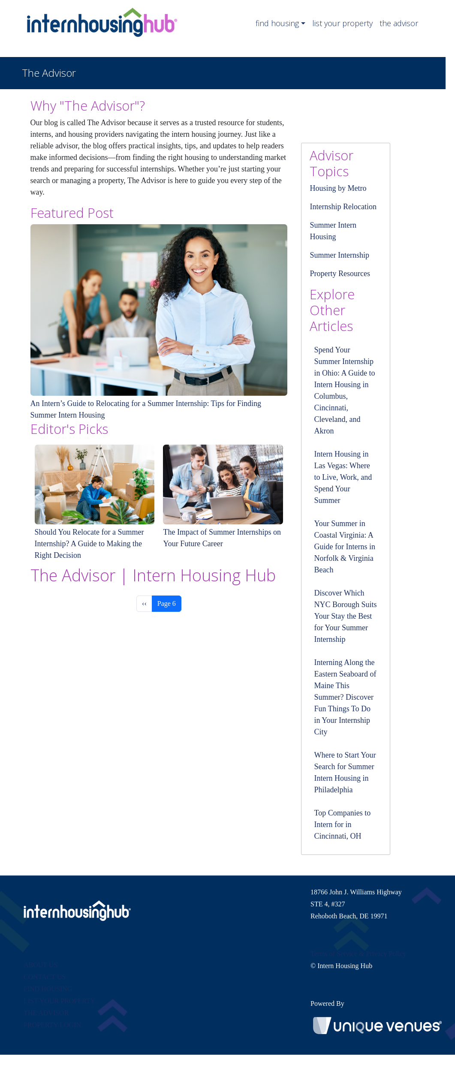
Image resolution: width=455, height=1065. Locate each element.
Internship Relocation (343, 206)
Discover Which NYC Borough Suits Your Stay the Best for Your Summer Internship (345, 616)
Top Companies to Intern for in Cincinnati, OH (342, 824)
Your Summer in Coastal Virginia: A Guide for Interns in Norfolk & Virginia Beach (344, 546)
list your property (342, 23)
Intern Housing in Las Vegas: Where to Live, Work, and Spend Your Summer (343, 477)
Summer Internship (339, 255)
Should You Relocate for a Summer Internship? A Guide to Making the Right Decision (89, 544)
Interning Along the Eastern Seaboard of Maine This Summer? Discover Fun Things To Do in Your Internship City (345, 697)
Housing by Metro (338, 188)
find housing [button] (277, 23)
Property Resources (340, 273)
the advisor (399, 23)
